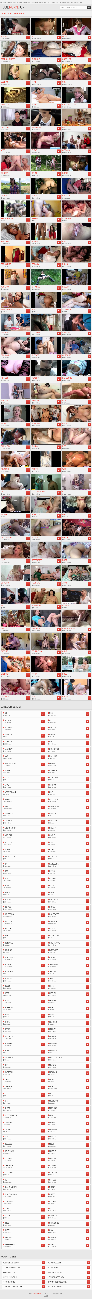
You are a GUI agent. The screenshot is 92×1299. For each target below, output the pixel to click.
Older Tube (42, 2)
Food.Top (13, 7)
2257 (46, 1296)
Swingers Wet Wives (66, 2)
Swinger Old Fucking (23, 2)
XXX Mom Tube (78, 2)
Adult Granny (12, 2)
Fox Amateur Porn (53, 2)
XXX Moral (35, 2)
